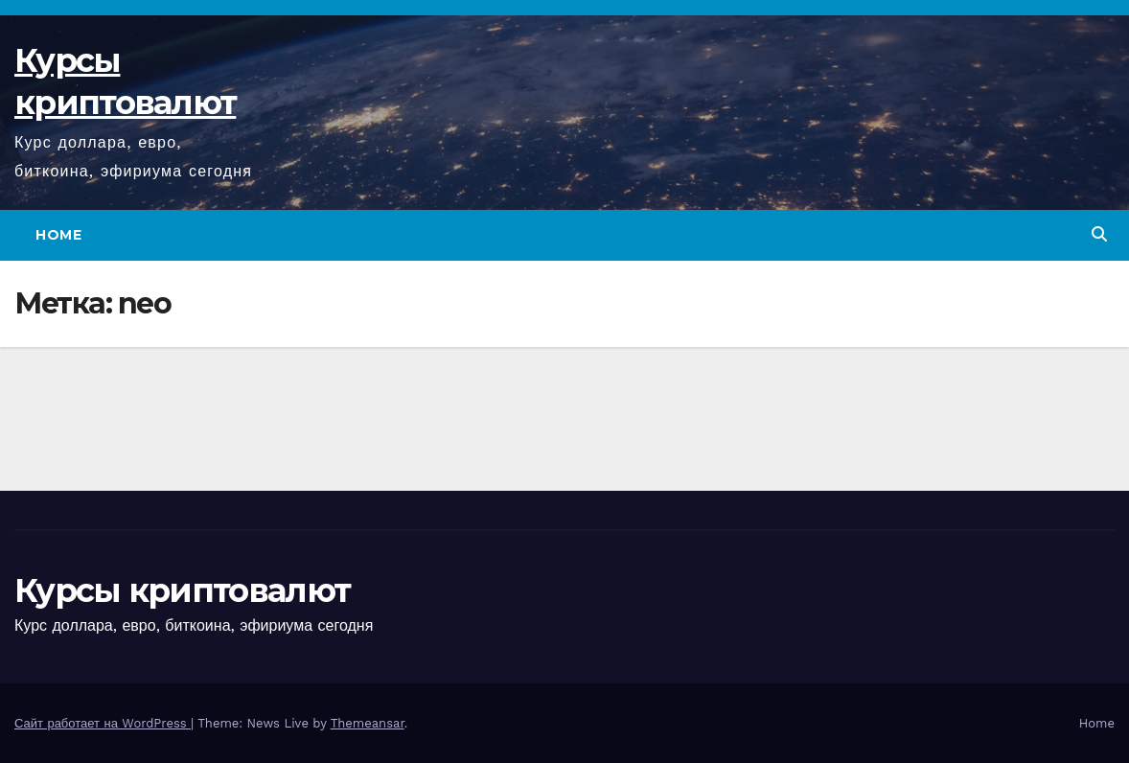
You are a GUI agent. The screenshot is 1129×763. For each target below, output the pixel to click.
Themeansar (367, 723)
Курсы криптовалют (182, 590)
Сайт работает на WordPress (102, 723)
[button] (1099, 234)
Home (58, 234)
